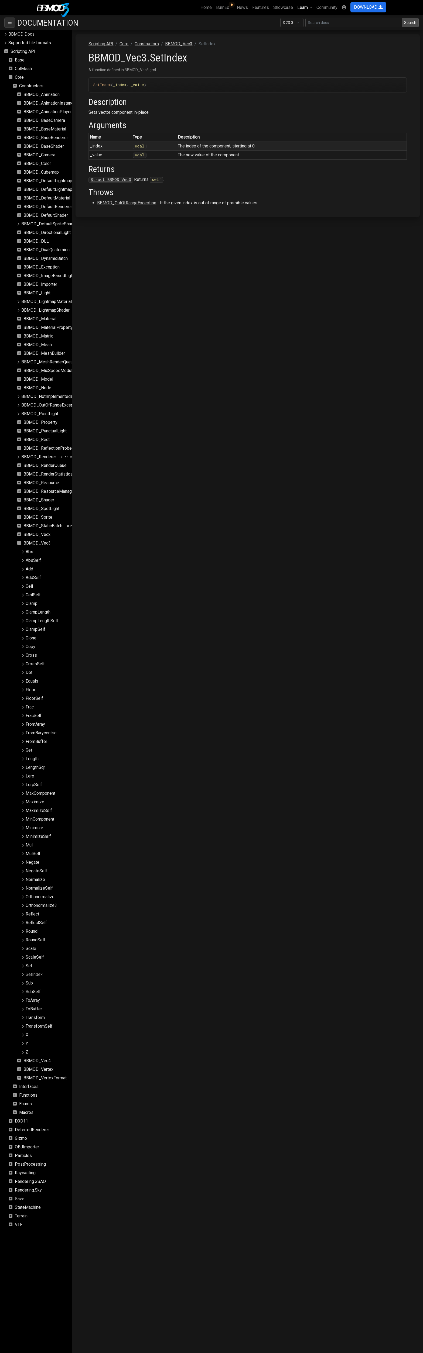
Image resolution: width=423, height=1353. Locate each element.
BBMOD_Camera (39, 154)
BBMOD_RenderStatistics (48, 474)
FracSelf (34, 715)
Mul (29, 845)
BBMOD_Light (36, 292)
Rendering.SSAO (30, 1181)
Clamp (31, 603)
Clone (31, 638)
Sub (29, 983)
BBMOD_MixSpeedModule (49, 370)
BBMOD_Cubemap (41, 172)
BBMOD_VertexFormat (45, 1077)
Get (29, 750)
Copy (30, 646)
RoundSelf (35, 939)
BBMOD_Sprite (37, 517)
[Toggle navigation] (9, 23)
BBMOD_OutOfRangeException (50, 405)
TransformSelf (39, 1026)
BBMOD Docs (21, 34)
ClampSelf (35, 629)
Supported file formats (29, 42)
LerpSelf (34, 784)
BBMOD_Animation (41, 94)
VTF (18, 1224)
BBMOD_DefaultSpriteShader (49, 223)
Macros (26, 1112)
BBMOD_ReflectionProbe (47, 448)
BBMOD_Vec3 (37, 543)
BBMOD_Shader (38, 499)
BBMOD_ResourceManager (49, 491)
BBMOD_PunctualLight (45, 430)
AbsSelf (33, 560)
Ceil (29, 586)
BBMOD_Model (38, 379)
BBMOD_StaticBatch (42, 525)
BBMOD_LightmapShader (45, 310)
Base (20, 60)
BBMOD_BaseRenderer (45, 137)
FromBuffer (36, 741)
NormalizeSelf (39, 888)
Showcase (283, 7)
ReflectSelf (36, 922)
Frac (30, 707)
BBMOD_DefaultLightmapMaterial (55, 180)
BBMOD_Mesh (37, 344)
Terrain (21, 1215)
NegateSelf (36, 870)
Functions (28, 1095)
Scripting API (23, 51)
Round (31, 931)
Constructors (31, 85)
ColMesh (23, 68)
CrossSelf (35, 663)
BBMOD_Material (39, 318)
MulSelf (33, 853)
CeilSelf (33, 594)
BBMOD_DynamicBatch (45, 258)
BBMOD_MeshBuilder (44, 353)
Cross (31, 655)
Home (207, 7)
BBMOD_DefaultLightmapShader (54, 189)
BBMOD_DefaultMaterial (46, 198)
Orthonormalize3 (41, 905)
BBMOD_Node (37, 387)
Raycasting (25, 1172)
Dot (29, 672)
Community (326, 7)
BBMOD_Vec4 (37, 1060)
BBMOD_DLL (36, 241)
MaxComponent (40, 793)
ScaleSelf (35, 957)
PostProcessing (30, 1164)
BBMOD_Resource (41, 482)
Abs (29, 551)
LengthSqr (35, 767)
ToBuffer (34, 1008)
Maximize (35, 801)
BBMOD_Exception (41, 267)
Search (410, 22)
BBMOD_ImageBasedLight (48, 275)
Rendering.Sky (28, 1190)
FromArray (35, 724)
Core (19, 77)
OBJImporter (27, 1146)
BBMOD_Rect (36, 439)
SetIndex (34, 974)
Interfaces (29, 1086)
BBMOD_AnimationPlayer (47, 111)
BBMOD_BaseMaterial (44, 129)
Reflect (32, 914)
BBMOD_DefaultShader (45, 215)
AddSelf (33, 577)
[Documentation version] (291, 22)
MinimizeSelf (38, 836)
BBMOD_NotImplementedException (55, 396)
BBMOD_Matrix (38, 336)
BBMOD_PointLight (39, 413)
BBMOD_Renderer (38, 456)
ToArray (33, 1000)
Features (260, 7)
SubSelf (33, 991)
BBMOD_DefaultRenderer (47, 206)
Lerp (30, 776)
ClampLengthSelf (42, 620)
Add (29, 569)
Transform (35, 1017)
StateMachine (28, 1207)
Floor (30, 689)
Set (29, 965)
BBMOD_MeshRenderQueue (48, 361)
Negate (32, 862)
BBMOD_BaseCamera (44, 120)
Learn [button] (303, 7)
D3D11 (21, 1121)
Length (32, 758)
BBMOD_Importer (40, 284)
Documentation (47, 23)
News (242, 7)
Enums (25, 1103)
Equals (32, 681)
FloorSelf (34, 698)
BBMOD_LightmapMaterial (46, 301)
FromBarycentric (41, 732)
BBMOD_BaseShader (43, 146)
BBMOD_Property (40, 422)
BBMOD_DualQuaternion (46, 249)
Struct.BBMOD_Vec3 (132, 180)
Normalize (35, 879)
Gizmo (21, 1138)
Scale (31, 948)
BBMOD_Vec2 (37, 534)
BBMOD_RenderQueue (45, 465)
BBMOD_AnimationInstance (49, 103)
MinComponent (40, 819)
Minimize (34, 827)
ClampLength (38, 612)
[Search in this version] (353, 22)
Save (19, 1198)
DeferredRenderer (32, 1129)
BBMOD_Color (37, 163)
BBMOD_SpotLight (41, 508)
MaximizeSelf (39, 810)
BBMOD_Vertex (38, 1069)
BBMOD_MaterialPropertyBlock (53, 327)
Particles (23, 1155)
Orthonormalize (40, 896)
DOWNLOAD (368, 7)
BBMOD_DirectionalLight (47, 232)
